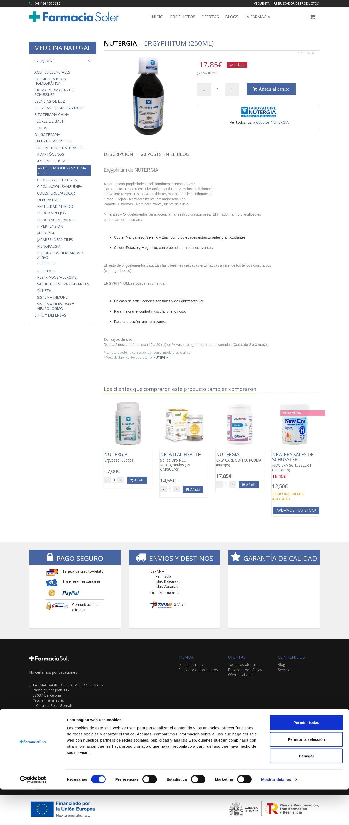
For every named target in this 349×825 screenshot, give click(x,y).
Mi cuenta (262, 3)
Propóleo (46, 264)
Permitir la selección (306, 775)
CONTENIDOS (291, 657)
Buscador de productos (296, 3)
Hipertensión (50, 226)
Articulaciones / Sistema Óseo (62, 170)
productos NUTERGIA (271, 122)
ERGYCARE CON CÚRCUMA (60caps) (239, 459)
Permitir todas (306, 758)
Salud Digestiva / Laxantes (63, 284)
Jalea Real (46, 233)
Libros (40, 128)
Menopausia (48, 246)
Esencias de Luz (49, 101)
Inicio (157, 17)
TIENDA (186, 657)
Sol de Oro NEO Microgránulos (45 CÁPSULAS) (183, 462)
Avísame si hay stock (296, 510)
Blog (281, 664)
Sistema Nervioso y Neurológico (55, 306)
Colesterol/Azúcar (56, 193)
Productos (182, 17)
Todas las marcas (192, 664)
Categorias (62, 60)
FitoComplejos (51, 213)
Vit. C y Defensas (50, 315)
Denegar (306, 791)
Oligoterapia (47, 134)
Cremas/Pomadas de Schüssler (54, 92)
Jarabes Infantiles (55, 239)
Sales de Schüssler (53, 141)
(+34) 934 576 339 (47, 3)
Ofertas (210, 17)
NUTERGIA (160, 357)
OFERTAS (237, 657)
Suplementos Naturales (58, 147)
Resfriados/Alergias (57, 277)
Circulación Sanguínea (59, 186)
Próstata (46, 271)
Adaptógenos (50, 154)
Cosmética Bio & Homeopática (50, 81)
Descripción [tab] (118, 154)
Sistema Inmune (52, 297)
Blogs (231, 17)
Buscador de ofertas (245, 669)
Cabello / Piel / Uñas (57, 180)
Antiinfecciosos (53, 161)
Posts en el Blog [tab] (165, 154)
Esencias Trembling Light (59, 108)
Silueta (44, 290)
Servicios (285, 669)
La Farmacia (257, 17)
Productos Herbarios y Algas (60, 255)
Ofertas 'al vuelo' (241, 674)
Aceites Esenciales (52, 72)
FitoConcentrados (56, 219)
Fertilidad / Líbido (55, 206)
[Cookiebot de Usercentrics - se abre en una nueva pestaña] (33, 815)
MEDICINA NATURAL (62, 47)
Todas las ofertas (242, 664)
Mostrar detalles (276, 815)
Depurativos (49, 200)
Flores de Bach (49, 121)
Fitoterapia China (51, 114)
